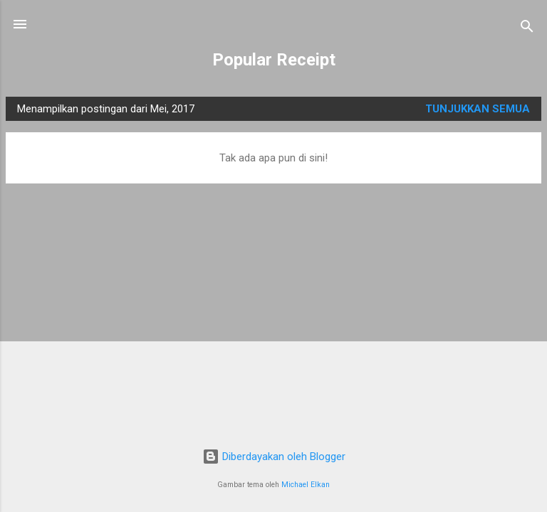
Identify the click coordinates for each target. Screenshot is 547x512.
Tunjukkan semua (477, 108)
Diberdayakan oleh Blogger (273, 456)
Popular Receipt (273, 60)
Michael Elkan (305, 484)
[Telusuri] (527, 28)
